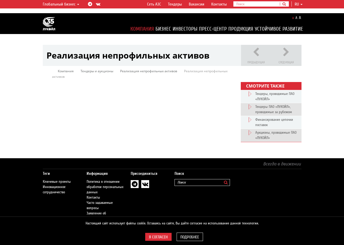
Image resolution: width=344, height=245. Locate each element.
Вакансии (196, 4)
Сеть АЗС (154, 4)
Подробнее (189, 237)
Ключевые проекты (57, 182)
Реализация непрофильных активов (148, 71)
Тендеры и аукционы (97, 71)
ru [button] (299, 4)
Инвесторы (185, 29)
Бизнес (163, 29)
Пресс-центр (213, 29)
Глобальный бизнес (61, 4)
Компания (142, 29)
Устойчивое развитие (279, 29)
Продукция (240, 29)
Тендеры (175, 4)
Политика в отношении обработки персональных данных (105, 187)
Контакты (219, 4)
